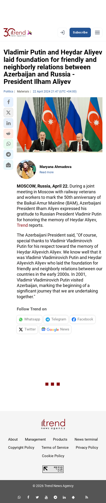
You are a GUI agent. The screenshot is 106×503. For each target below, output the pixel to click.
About (13, 439)
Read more (46, 172)
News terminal (86, 439)
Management (35, 439)
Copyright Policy (21, 447)
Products (60, 439)
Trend (22, 225)
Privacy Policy (87, 447)
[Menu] (97, 32)
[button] (8, 102)
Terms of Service (55, 447)
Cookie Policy (53, 456)
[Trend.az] (18, 32)
